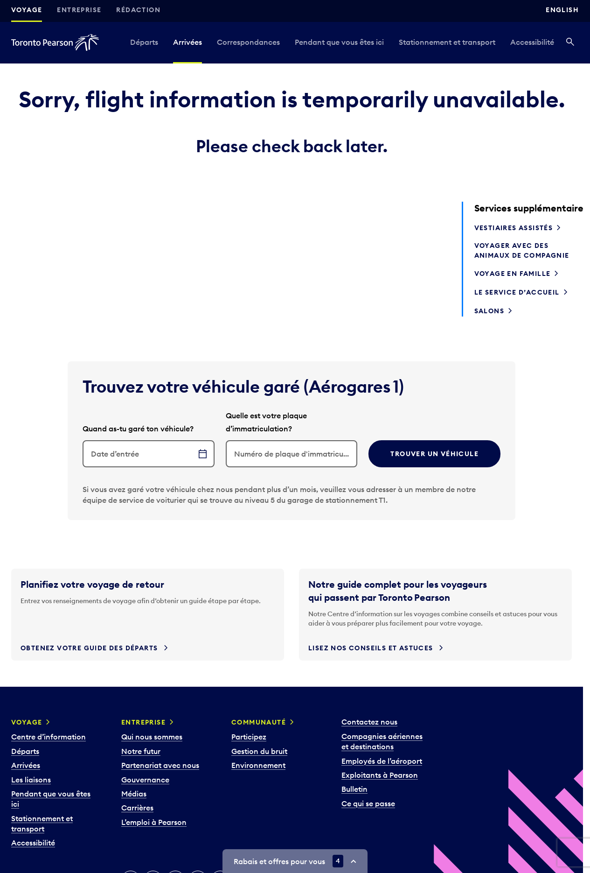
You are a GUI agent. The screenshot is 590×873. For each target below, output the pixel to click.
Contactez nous (369, 721)
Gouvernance (145, 779)
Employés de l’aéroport (381, 761)
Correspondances (248, 42)
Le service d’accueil (517, 292)
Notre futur (140, 751)
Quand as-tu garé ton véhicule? (138, 428)
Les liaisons (31, 779)
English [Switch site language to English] (562, 10)
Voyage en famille (512, 273)
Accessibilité (532, 42)
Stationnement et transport (447, 42)
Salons (489, 311)
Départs (144, 42)
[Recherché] (570, 42)
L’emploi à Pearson (154, 822)
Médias (133, 793)
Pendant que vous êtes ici (339, 42)
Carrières (137, 807)
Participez (248, 736)
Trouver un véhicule (434, 454)
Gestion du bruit (259, 751)
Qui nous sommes (151, 736)
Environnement (258, 765)
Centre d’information (48, 736)
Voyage (26, 10)
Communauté (258, 722)
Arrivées (187, 42)
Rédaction (138, 10)
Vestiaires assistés (513, 228)
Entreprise (79, 10)
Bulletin (354, 789)
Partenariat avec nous (160, 765)
